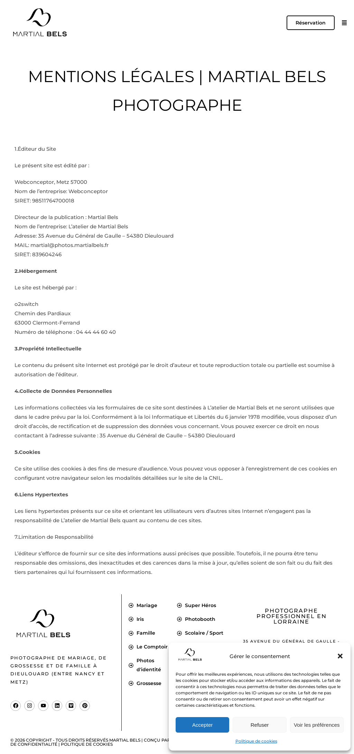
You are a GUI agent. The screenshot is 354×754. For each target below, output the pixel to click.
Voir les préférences (317, 725)
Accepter (202, 725)
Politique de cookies (256, 741)
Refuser (260, 725)
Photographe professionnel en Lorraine (292, 616)
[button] (340, 656)
